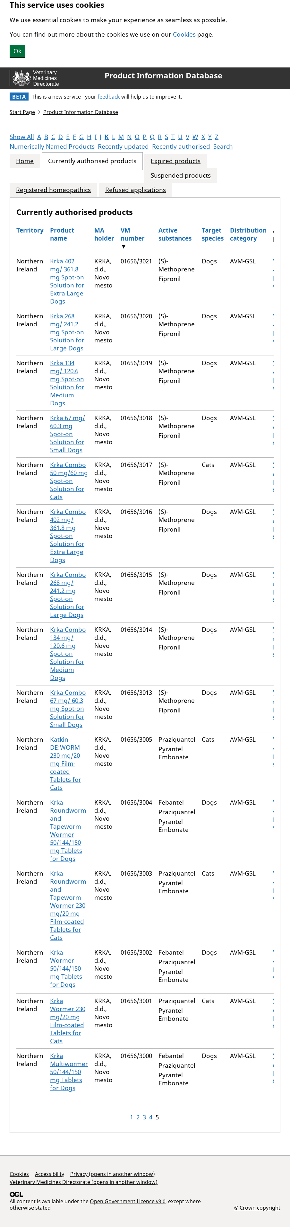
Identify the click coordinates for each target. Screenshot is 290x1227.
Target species (213, 234)
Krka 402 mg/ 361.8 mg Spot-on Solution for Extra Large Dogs (67, 281)
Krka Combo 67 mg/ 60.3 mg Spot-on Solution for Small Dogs (68, 708)
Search (223, 146)
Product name (62, 234)
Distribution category (248, 234)
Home (25, 161)
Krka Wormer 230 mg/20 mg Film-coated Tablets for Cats (67, 1021)
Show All (22, 137)
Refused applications (135, 190)
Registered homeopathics (53, 190)
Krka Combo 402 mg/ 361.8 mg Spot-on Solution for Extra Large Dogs (68, 536)
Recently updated (123, 146)
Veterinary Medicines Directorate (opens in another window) (84, 1182)
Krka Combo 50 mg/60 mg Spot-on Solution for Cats (69, 481)
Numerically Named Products (52, 146)
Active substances (175, 234)
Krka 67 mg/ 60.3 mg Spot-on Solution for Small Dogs (67, 434)
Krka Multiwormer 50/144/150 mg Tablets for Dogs (69, 1072)
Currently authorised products (92, 161)
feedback (109, 96)
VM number (133, 234)
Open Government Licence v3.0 (128, 1201)
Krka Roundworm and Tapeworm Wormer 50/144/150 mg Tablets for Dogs (68, 830)
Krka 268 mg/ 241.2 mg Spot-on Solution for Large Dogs (67, 332)
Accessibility (49, 1174)
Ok (17, 51)
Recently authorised (181, 146)
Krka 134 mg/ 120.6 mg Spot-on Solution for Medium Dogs (67, 383)
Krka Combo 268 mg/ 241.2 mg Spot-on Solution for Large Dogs (68, 594)
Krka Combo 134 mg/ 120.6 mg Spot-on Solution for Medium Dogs (68, 653)
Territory (30, 230)
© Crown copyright (257, 1207)
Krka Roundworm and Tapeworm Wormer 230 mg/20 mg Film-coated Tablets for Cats (68, 905)
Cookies (184, 34)
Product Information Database (163, 75)
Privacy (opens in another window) (112, 1174)
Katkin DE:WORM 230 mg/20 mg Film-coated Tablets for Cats (65, 763)
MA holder (104, 234)
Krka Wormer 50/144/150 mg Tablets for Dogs (66, 968)
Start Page (22, 112)
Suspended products (181, 176)
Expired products (175, 161)
